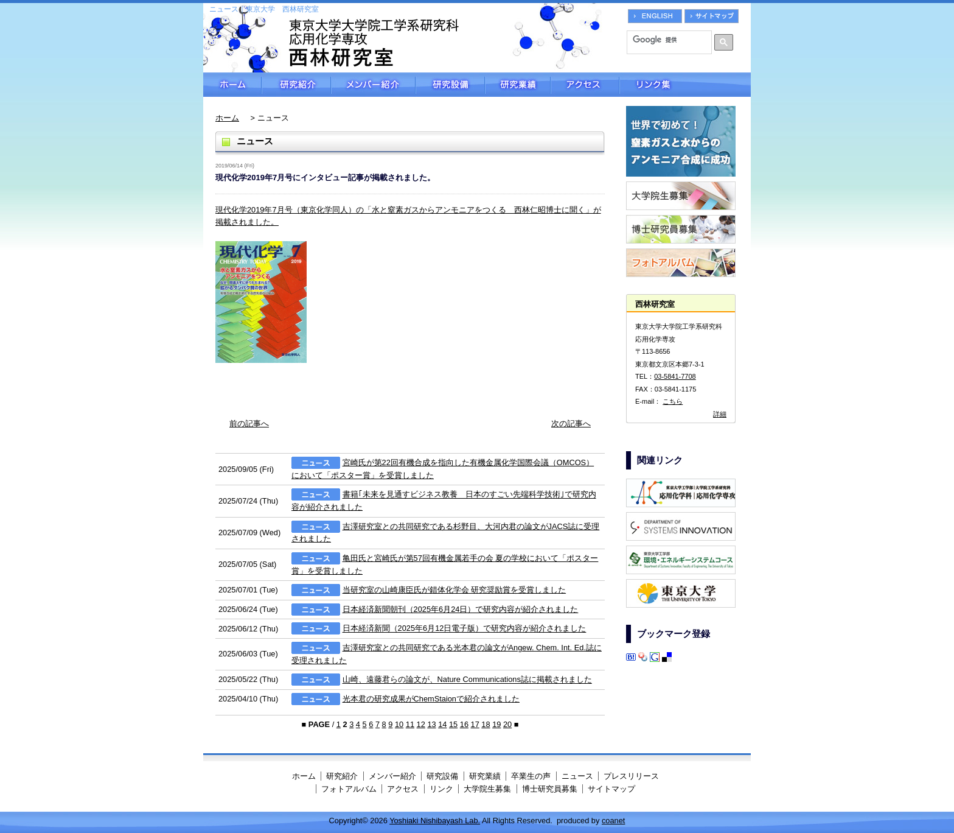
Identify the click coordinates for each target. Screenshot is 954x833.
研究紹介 (296, 84)
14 (442, 724)
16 (464, 724)
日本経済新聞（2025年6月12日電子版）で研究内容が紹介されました (465, 628)
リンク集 (685, 84)
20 (507, 724)
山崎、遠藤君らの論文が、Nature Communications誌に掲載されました (467, 679)
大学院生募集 (487, 788)
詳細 (719, 414)
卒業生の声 (531, 776)
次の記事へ (571, 423)
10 (399, 724)
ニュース (577, 776)
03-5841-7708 (675, 376)
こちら (673, 401)
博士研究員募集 (549, 788)
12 (421, 724)
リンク (441, 788)
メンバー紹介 (373, 84)
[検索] (665, 39)
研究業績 (518, 84)
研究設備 (450, 84)
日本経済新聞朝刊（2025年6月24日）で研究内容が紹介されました (461, 609)
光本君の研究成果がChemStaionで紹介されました (431, 698)
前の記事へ (249, 423)
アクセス (585, 84)
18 (485, 724)
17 (475, 724)
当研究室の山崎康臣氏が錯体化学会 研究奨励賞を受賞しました (454, 589)
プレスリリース (631, 776)
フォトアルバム (349, 788)
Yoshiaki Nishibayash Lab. (434, 820)
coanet (613, 820)
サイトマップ (611, 788)
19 (496, 724)
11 (410, 724)
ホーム (232, 84)
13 (431, 724)
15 (453, 724)
